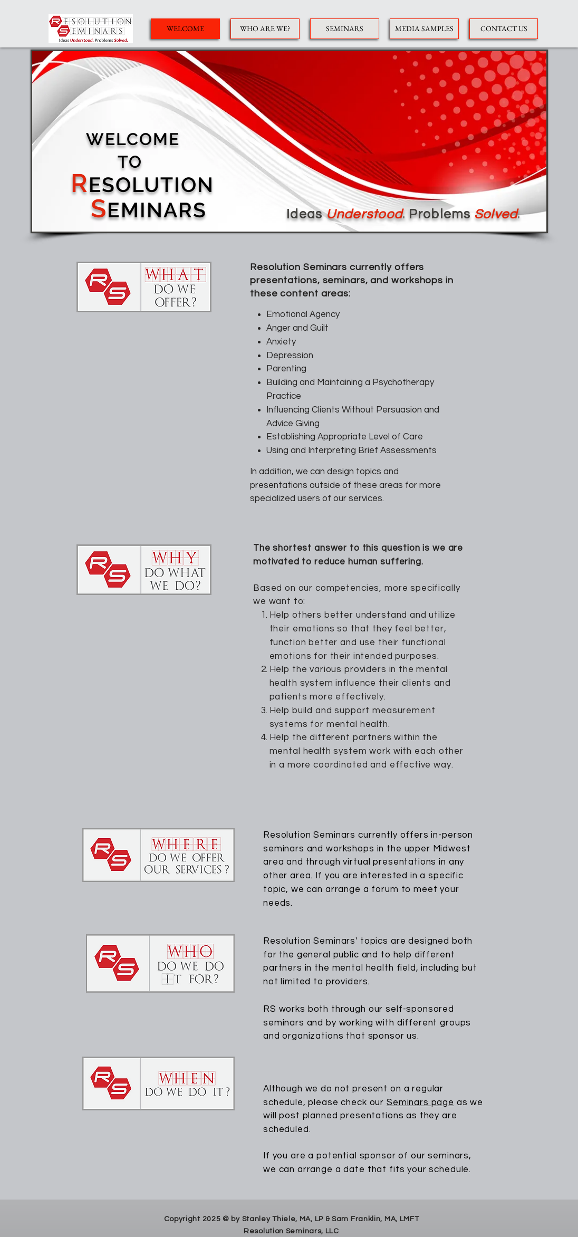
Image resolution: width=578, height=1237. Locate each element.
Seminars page (420, 1102)
